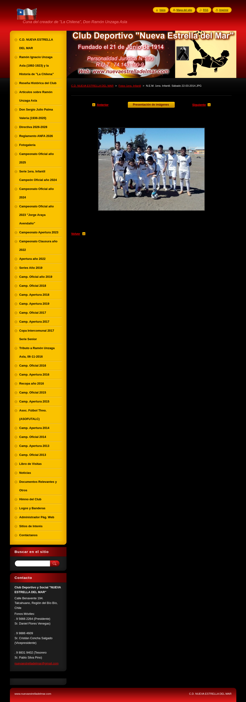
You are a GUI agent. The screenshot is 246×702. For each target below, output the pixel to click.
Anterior (103, 105)
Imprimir (223, 10)
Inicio (162, 10)
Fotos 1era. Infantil (129, 85)
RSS (205, 10)
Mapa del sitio (184, 10)
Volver (75, 233)
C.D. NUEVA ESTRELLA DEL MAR (92, 85)
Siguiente (199, 105)
